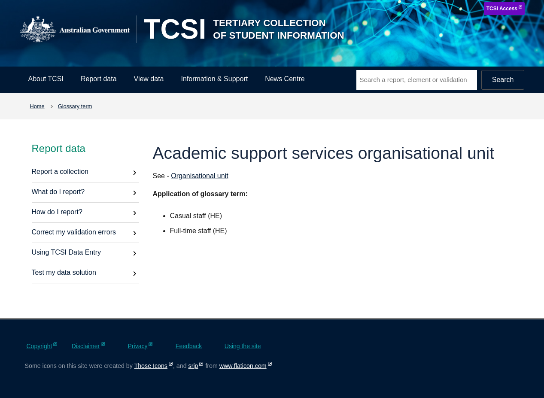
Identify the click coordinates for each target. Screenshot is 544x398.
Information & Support (214, 78)
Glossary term (75, 106)
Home (37, 106)
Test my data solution (64, 272)
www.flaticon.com (243, 365)
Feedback (189, 346)
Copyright (39, 346)
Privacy (138, 346)
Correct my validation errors (74, 232)
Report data (99, 78)
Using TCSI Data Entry (66, 252)
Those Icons (150, 365)
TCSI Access (501, 9)
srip (193, 365)
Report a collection (60, 171)
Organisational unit (199, 175)
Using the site (243, 346)
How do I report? (57, 212)
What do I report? (58, 191)
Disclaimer (86, 346)
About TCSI (46, 78)
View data (149, 78)
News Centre (284, 78)
